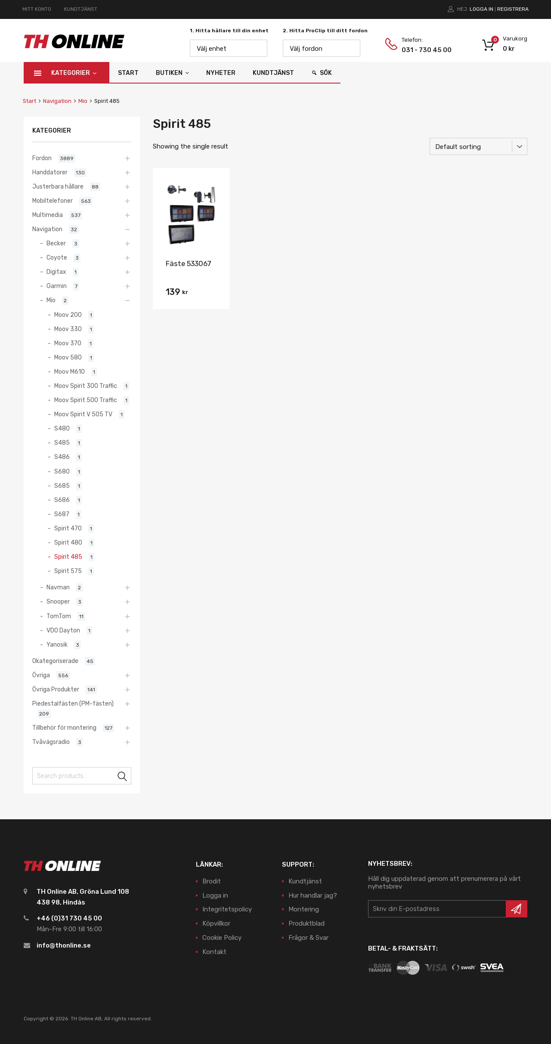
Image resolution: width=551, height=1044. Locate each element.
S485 (62, 442)
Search (122, 777)
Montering (303, 909)
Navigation (57, 101)
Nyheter (220, 73)
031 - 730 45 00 (423, 50)
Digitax (56, 271)
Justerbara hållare (58, 186)
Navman (58, 587)
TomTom (58, 616)
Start (128, 73)
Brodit (211, 881)
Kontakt (214, 952)
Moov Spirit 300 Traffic (85, 385)
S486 (62, 456)
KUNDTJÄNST (80, 9)
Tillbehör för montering (64, 727)
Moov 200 (68, 314)
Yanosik (57, 644)
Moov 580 (68, 357)
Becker (56, 243)
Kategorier (73, 73)
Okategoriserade (55, 660)
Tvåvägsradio (51, 741)
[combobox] (228, 48)
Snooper (58, 601)
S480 (62, 428)
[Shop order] (478, 146)
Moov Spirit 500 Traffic (85, 400)
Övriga (41, 675)
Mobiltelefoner (52, 200)
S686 (62, 499)
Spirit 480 (68, 542)
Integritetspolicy (227, 909)
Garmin (56, 285)
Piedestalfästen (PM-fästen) (73, 703)
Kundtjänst (273, 73)
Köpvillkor (216, 923)
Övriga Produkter (55, 689)
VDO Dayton (63, 630)
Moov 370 (67, 343)
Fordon (42, 158)
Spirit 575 (68, 570)
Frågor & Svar (308, 938)
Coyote (56, 257)
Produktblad (306, 923)
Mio (82, 101)
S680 (62, 471)
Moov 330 (68, 328)
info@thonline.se (64, 945)
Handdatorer (50, 172)
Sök (326, 73)
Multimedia (47, 214)
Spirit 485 (68, 556)
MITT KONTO (36, 9)
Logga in (481, 9)
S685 (62, 485)
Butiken (172, 73)
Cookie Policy (221, 938)
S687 (61, 514)
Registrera (513, 9)
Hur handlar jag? (312, 895)
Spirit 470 (68, 528)
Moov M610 (69, 371)
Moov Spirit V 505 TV (83, 414)
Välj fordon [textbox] (306, 49)
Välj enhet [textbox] (211, 49)
